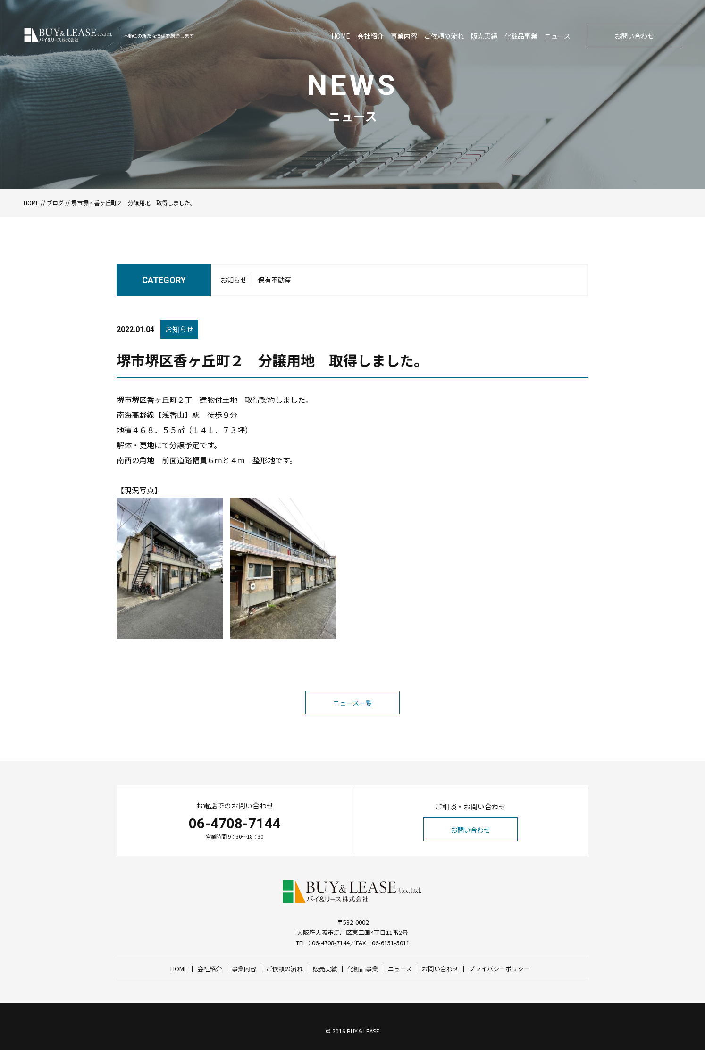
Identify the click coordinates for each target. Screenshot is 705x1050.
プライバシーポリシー (499, 968)
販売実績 (484, 36)
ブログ (55, 203)
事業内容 (404, 36)
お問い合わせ (634, 36)
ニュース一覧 (352, 703)
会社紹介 (370, 36)
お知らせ (233, 279)
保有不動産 (274, 279)
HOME (340, 36)
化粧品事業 (520, 36)
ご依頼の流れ (444, 36)
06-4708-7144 (234, 823)
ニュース (558, 36)
